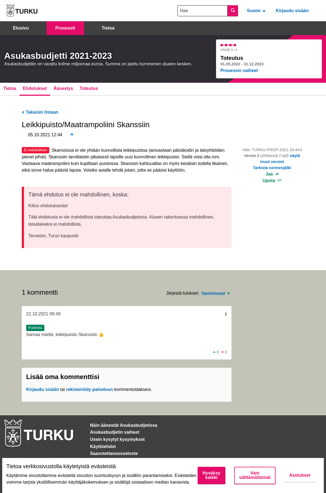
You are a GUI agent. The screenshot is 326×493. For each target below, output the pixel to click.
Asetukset (299, 475)
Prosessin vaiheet (239, 70)
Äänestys (63, 88)
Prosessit (65, 28)
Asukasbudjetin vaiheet (114, 432)
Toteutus (89, 88)
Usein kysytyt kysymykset (117, 439)
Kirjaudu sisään (292, 10)
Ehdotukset (35, 88)
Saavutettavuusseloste (114, 453)
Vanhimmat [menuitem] (213, 293)
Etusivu (21, 28)
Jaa (272, 174)
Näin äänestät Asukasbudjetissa (123, 425)
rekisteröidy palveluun (89, 389)
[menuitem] (257, 10)
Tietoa (108, 28)
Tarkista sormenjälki (272, 168)
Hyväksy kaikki (211, 475)
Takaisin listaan (40, 112)
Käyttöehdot (103, 446)
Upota (272, 180)
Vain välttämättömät (255, 475)
